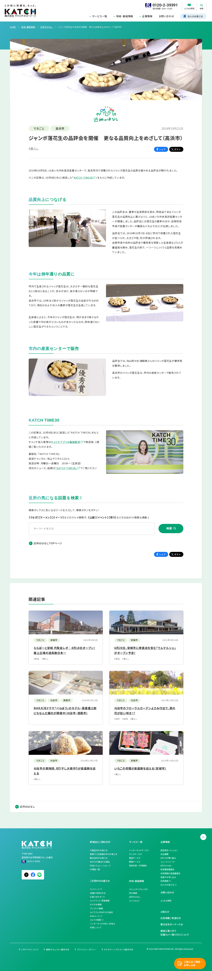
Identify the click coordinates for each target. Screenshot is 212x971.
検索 (169, 528)
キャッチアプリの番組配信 (65, 442)
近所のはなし (27, 806)
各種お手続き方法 (98, 893)
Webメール (95, 916)
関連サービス (134, 861)
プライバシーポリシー (87, 949)
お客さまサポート (97, 896)
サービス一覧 (99, 16)
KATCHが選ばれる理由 (100, 861)
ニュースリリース (167, 861)
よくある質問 (165, 900)
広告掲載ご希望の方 (170, 918)
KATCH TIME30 (83, 177)
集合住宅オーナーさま (171, 924)
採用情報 (164, 880)
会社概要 (164, 854)
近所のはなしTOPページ (48, 543)
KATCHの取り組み (168, 857)
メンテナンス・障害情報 (99, 900)
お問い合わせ (166, 16)
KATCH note (165, 865)
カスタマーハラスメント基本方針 (118, 949)
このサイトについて (29, 949)
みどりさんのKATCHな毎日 (101, 912)
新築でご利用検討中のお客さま (103, 854)
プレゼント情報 (96, 908)
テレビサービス (135, 854)
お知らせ (164, 911)
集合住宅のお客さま (98, 857)
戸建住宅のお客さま (98, 850)
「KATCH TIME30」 (66, 468)
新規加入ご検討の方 (100, 842)
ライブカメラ (134, 900)
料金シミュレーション (99, 865)
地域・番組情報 (124, 16)
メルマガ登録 (95, 919)
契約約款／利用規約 (138, 865)
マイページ (95, 889)
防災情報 (133, 893)
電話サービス (134, 857)
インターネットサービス (139, 850)
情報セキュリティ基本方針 (58, 949)
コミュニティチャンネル (138, 889)
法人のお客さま (167, 884)
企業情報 (147, 16)
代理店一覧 (95, 869)
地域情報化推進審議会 (170, 873)
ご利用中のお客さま (100, 880)
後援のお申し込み (168, 877)
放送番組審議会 (167, 869)
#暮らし (33, 148)
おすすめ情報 (96, 904)
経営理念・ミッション (169, 850)
